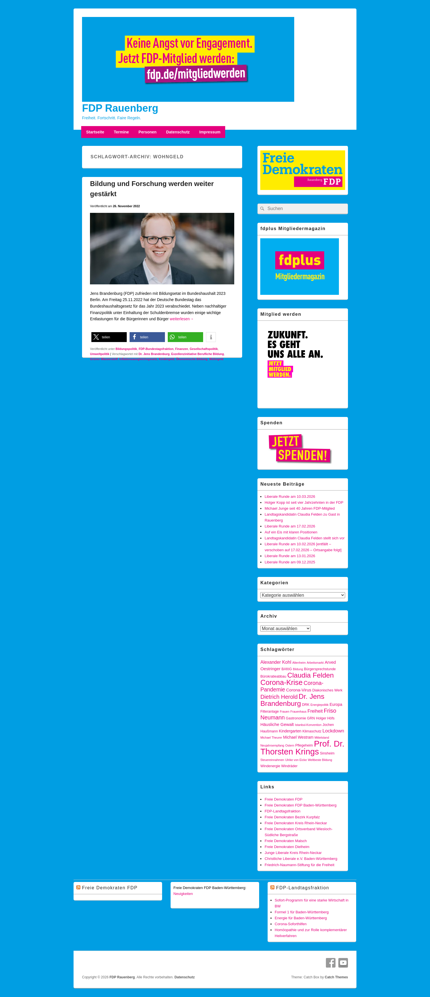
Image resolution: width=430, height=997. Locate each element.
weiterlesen (182, 319)
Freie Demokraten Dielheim (287, 847)
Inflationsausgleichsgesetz (138, 359)
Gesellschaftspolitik (204, 349)
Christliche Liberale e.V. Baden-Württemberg (301, 859)
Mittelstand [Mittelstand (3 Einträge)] (322, 737)
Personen (148, 132)
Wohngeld (216, 359)
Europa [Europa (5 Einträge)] (336, 704)
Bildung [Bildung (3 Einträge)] (298, 669)
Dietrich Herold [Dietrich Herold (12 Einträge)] (279, 697)
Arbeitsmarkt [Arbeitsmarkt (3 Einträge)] (315, 662)
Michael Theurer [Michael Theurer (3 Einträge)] (271, 737)
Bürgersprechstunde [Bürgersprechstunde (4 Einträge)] (320, 669)
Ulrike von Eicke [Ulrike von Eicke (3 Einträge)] (296, 760)
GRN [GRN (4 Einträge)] (311, 718)
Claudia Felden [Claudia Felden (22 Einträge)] (310, 675)
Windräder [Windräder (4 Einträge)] (289, 766)
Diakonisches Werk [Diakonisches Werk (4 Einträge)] (327, 690)
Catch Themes (336, 977)
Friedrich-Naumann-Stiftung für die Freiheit (299, 865)
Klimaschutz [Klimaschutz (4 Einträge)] (311, 731)
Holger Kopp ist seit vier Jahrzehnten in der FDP (304, 502)
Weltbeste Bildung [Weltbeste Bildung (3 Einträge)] (320, 760)
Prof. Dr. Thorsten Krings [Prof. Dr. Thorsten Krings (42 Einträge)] (302, 747)
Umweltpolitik (99, 354)
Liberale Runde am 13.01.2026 (290, 556)
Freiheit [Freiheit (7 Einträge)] (315, 710)
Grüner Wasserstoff (104, 359)
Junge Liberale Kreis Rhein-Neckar (293, 853)
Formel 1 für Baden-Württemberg (302, 912)
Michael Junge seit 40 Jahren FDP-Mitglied (300, 508)
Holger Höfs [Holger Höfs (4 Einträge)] (325, 718)
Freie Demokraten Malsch (286, 841)
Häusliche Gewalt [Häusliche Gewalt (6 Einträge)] (277, 724)
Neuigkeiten (183, 894)
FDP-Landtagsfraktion (282, 811)
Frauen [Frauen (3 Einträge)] (284, 711)
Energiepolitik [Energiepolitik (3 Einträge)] (319, 704)
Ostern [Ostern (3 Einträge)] (289, 745)
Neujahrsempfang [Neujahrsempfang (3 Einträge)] (272, 745)
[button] (109, 337)
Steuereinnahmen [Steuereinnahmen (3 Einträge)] (272, 760)
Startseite (95, 132)
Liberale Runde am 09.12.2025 (290, 562)
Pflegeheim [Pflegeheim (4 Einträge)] (304, 745)
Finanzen (181, 349)
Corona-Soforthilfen (291, 924)
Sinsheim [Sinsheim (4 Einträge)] (327, 753)
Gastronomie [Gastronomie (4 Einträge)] (296, 718)
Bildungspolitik (126, 349)
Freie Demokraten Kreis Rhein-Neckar (296, 823)
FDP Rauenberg (120, 108)
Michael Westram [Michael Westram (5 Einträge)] (298, 737)
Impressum (210, 132)
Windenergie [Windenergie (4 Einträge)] (270, 766)
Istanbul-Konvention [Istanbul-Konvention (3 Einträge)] (308, 724)
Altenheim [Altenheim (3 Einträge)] (299, 662)
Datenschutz (178, 132)
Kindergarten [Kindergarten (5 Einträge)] (290, 731)
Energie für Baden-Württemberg (301, 918)
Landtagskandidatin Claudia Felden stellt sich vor (305, 538)
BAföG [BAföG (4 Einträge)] (286, 669)
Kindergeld (166, 359)
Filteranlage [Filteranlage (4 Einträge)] (269, 711)
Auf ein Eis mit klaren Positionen (291, 532)
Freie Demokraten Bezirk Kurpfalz (292, 817)
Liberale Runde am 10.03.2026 (290, 496)
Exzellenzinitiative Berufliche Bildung (197, 354)
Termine (121, 132)
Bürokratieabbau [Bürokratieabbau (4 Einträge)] (273, 676)
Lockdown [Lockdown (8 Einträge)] (333, 731)
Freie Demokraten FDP (283, 799)
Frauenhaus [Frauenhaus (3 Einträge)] (299, 711)
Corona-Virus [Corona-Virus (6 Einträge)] (298, 689)
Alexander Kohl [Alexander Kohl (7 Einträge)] (275, 662)
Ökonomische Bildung (191, 359)
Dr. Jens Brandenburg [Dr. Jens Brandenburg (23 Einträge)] (292, 700)
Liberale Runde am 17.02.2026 (290, 526)
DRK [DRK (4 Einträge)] (305, 705)
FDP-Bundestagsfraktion (156, 349)
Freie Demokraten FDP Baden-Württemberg (300, 805)
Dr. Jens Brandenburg (154, 354)
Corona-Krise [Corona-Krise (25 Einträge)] (281, 682)
